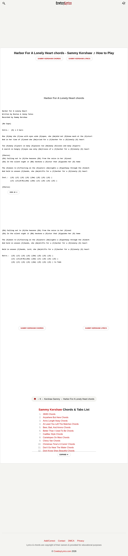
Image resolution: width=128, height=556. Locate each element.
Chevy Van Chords (51, 441)
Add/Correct (49, 541)
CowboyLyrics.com (62, 551)
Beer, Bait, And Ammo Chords (57, 427)
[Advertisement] (64, 26)
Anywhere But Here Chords (55, 417)
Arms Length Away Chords (55, 421)
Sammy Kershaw (50, 409)
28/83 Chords (49, 414)
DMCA (71, 541)
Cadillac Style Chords (53, 434)
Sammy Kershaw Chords (49, 59)
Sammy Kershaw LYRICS (96, 328)
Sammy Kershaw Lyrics (79, 59)
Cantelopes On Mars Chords (56, 437)
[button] (3, 3)
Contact (61, 541)
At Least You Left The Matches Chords (61, 424)
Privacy (80, 541)
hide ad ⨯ (13, 192)
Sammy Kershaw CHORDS (32, 328)
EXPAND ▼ (64, 455)
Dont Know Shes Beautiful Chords (58, 451)
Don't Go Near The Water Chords (58, 447)
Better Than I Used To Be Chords (58, 431)
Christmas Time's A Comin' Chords (59, 444)
